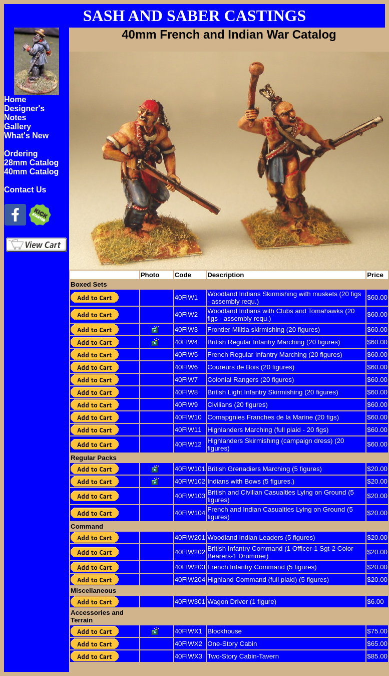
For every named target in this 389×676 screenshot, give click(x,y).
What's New (26, 135)
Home (15, 99)
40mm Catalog (31, 171)
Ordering (21, 153)
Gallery (17, 126)
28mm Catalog (31, 162)
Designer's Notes (24, 113)
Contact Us (25, 189)
